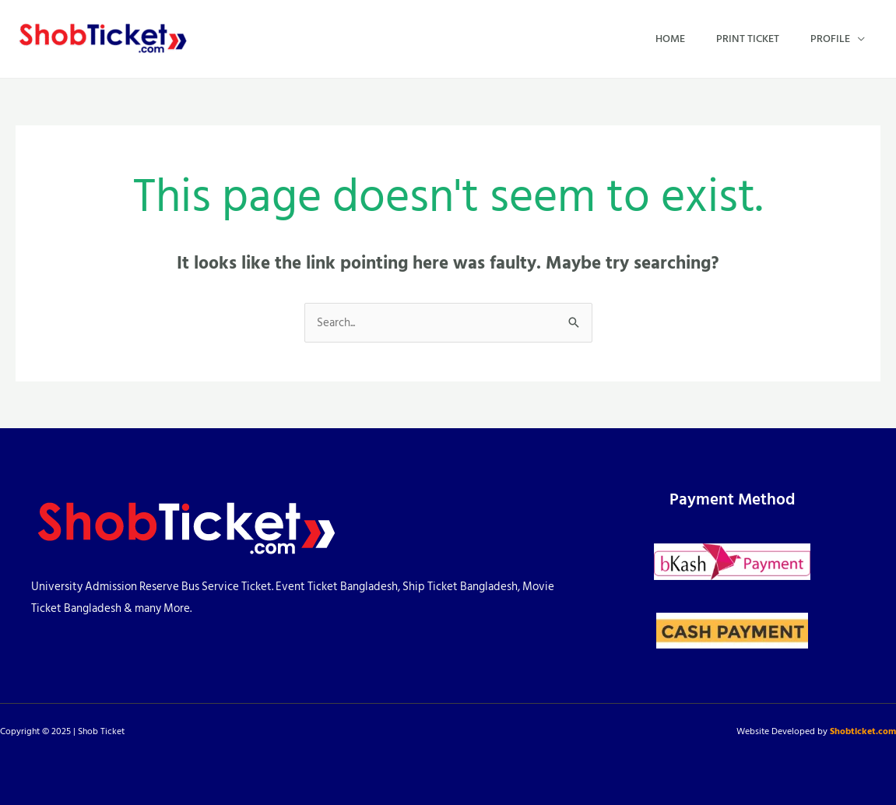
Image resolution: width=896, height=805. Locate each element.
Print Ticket (747, 38)
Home (670, 38)
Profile (830, 38)
